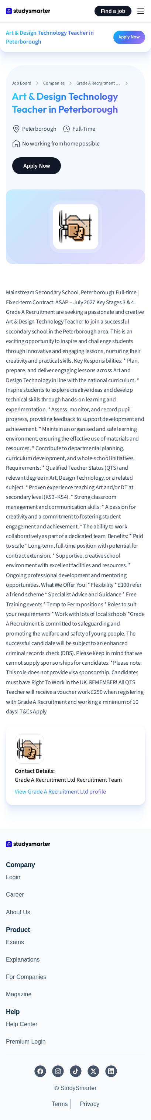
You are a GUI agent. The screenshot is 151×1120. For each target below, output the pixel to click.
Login (13, 877)
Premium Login (26, 1041)
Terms (60, 1104)
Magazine (18, 994)
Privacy (89, 1104)
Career (15, 894)
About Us (18, 912)
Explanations (23, 959)
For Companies (26, 977)
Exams (15, 942)
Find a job (113, 11)
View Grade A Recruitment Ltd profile (60, 792)
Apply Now (129, 37)
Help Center (21, 1024)
